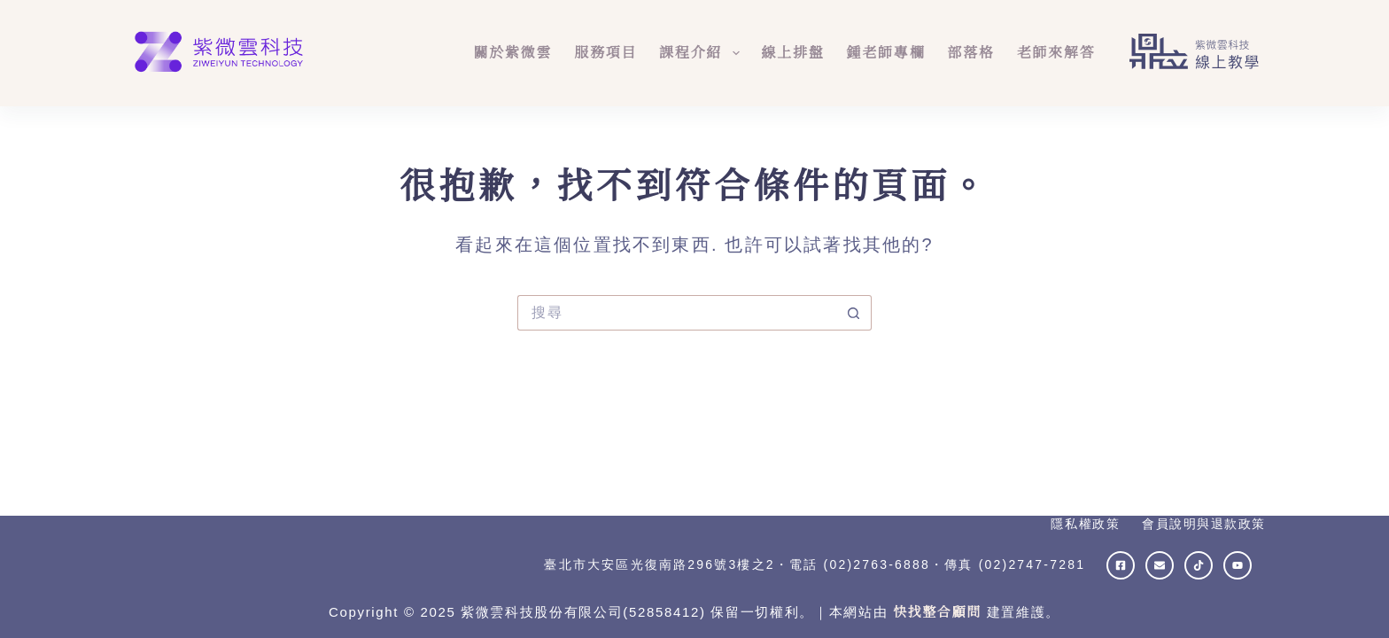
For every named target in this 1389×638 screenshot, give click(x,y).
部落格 (970, 52)
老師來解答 (1056, 52)
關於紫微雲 (512, 52)
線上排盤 (793, 52)
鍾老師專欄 (886, 52)
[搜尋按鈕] (854, 313)
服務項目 (605, 52)
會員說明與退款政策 (1204, 524)
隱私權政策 (1085, 524)
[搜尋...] (676, 313)
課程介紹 (702, 53)
